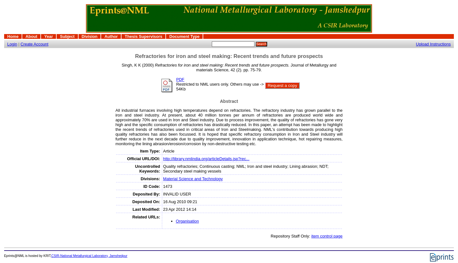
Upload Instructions (433, 44)
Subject (67, 36)
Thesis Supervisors (143, 36)
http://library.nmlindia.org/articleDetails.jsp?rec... (206, 158)
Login (12, 44)
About (31, 36)
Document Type (184, 36)
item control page (327, 236)
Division (90, 36)
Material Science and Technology (193, 178)
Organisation (187, 221)
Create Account (35, 44)
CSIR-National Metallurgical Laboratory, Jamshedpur (90, 256)
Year (48, 36)
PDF (180, 79)
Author (111, 36)
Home (13, 36)
